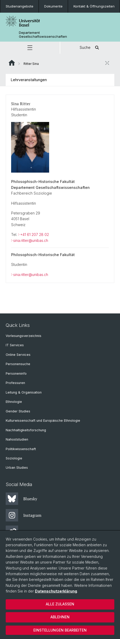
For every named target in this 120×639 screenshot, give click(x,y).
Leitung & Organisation (24, 392)
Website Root (12, 63)
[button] (30, 48)
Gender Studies (18, 411)
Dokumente (53, 6)
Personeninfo (16, 373)
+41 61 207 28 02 (34, 234)
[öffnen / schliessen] (107, 63)
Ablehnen (60, 617)
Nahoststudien (17, 439)
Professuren (15, 383)
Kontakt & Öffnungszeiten (94, 6)
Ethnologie (14, 402)
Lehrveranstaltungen (29, 80)
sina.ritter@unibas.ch (30, 240)
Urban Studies (17, 467)
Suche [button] (90, 48)
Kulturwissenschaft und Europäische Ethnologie (43, 420)
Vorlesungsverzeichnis (23, 336)
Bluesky (21, 498)
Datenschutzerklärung (56, 591)
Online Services (18, 355)
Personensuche (18, 364)
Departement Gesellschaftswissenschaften (43, 35)
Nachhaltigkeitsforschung (26, 430)
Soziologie (14, 458)
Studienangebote (19, 6)
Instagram (23, 515)
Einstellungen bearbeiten (60, 630)
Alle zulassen (60, 604)
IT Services (15, 345)
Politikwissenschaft (21, 449)
